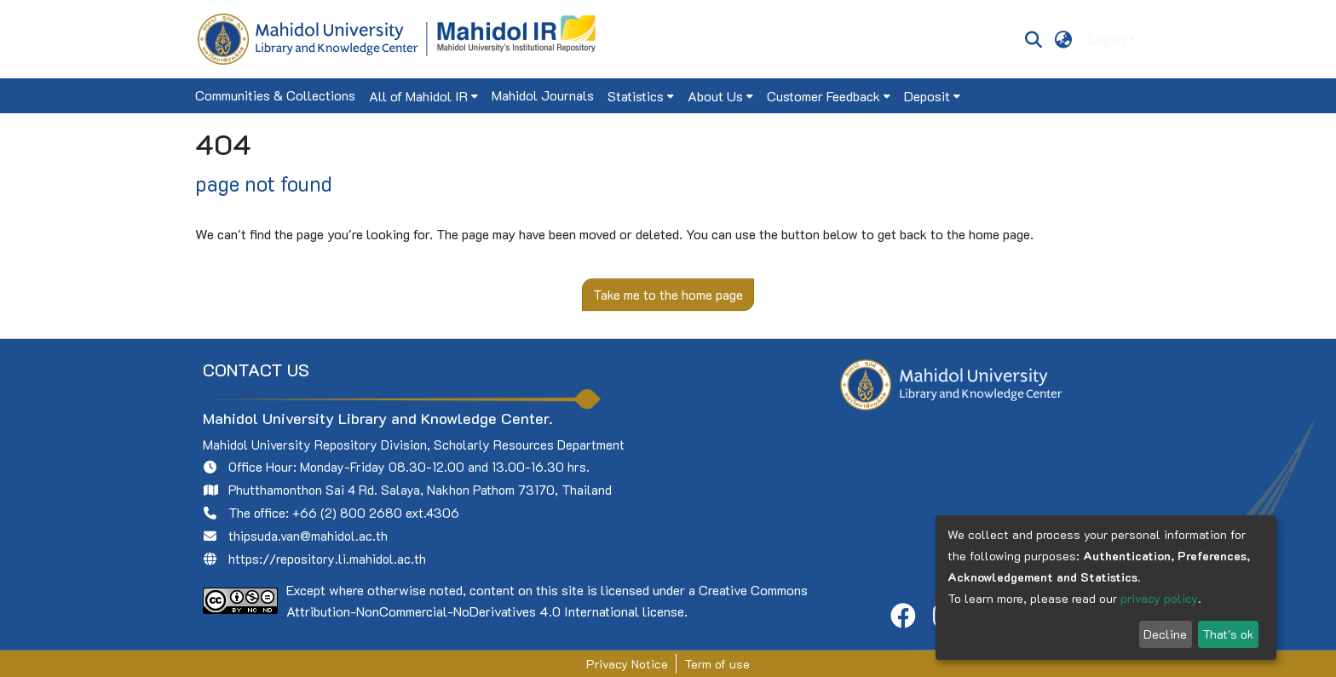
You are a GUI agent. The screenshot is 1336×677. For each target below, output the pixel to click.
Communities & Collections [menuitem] (275, 95)
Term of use (717, 664)
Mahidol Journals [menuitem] (543, 95)
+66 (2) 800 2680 (347, 512)
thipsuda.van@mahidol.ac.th (308, 535)
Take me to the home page (668, 294)
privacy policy (1159, 598)
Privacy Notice (627, 664)
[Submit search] (1033, 39)
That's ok (1227, 634)
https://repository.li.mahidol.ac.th (327, 558)
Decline (1165, 634)
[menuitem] (1063, 39)
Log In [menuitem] (1107, 39)
